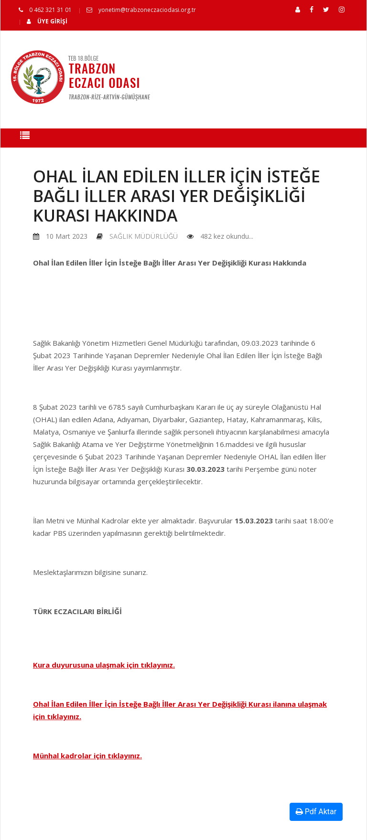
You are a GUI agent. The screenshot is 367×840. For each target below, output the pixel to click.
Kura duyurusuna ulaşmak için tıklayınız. (104, 665)
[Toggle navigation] (24, 138)
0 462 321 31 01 (45, 10)
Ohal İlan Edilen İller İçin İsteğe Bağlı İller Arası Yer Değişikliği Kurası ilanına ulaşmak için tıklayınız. (180, 710)
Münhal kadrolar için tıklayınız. (87, 755)
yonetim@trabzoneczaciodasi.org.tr (141, 10)
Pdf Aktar (316, 811)
